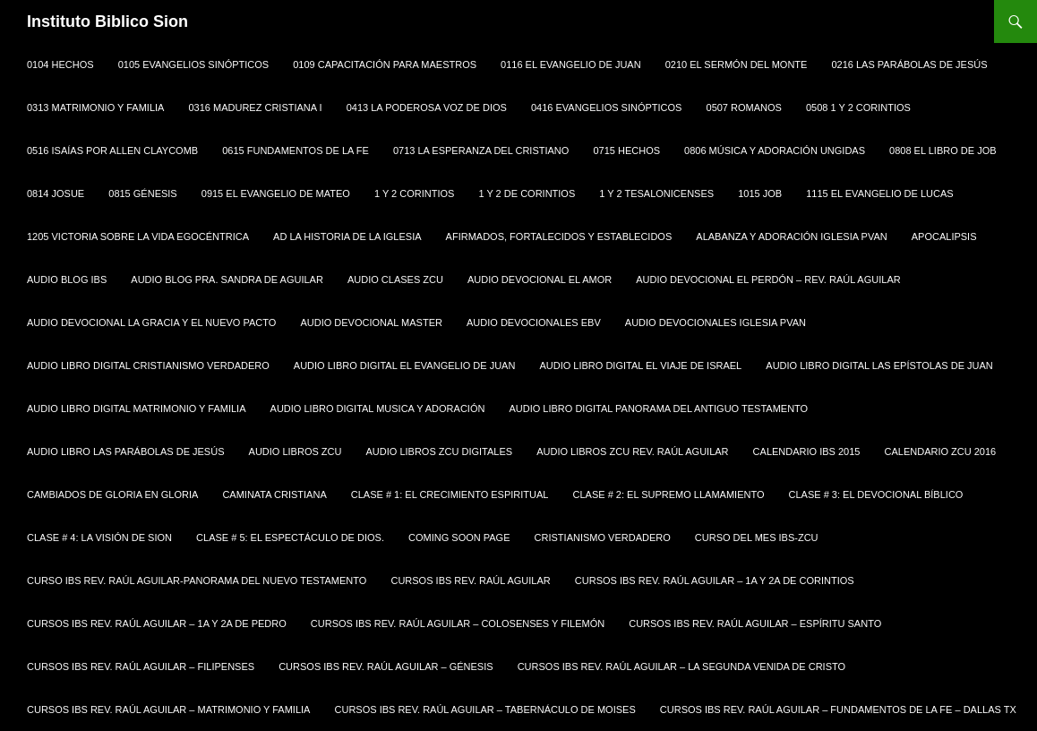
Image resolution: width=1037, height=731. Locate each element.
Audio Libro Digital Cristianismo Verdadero (148, 365)
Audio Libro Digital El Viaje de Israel (640, 365)
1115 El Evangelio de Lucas (879, 193)
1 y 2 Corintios (414, 193)
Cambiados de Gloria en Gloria (112, 494)
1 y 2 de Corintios (526, 193)
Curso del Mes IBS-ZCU (756, 537)
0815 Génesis (142, 193)
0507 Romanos (744, 107)
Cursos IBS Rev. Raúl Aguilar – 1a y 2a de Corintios (714, 580)
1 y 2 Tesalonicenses (656, 193)
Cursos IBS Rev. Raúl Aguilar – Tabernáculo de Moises (485, 709)
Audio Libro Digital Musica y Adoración (377, 408)
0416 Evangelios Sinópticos (606, 107)
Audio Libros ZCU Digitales (439, 451)
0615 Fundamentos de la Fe (295, 150)
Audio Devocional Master (371, 322)
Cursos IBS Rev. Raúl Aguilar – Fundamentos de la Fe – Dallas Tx (838, 709)
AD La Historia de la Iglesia (347, 236)
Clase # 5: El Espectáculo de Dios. (290, 537)
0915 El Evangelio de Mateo (275, 193)
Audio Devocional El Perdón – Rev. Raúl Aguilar (768, 279)
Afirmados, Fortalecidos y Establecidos (559, 236)
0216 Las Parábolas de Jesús (909, 64)
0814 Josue (55, 193)
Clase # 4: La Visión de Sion (99, 537)
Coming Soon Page (459, 537)
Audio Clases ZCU (395, 279)
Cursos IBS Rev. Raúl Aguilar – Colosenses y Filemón (457, 623)
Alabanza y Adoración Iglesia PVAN (791, 236)
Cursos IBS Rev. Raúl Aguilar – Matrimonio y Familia (168, 709)
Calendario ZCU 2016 (941, 451)
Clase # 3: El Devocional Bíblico (876, 494)
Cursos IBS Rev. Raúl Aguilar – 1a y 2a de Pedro (157, 623)
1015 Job (760, 193)
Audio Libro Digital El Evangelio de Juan (405, 365)
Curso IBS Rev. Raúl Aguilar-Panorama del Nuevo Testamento (196, 580)
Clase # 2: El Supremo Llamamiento (669, 494)
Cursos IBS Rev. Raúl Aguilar (470, 580)
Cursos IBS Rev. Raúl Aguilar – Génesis (386, 666)
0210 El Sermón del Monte (736, 64)
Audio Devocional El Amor (539, 279)
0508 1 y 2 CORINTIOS (858, 107)
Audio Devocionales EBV (534, 322)
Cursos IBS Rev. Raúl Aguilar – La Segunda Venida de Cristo (681, 666)
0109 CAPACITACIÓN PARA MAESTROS (384, 64)
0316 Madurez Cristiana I (255, 107)
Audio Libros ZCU (295, 451)
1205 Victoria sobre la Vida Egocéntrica (138, 236)
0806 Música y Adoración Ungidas (774, 150)
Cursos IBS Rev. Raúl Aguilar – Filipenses (140, 666)
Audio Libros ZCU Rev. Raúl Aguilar (632, 451)
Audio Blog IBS (67, 279)
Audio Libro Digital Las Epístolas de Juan (879, 365)
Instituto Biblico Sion (107, 21)
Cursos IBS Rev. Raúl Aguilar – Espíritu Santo (755, 623)
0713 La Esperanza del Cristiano (481, 150)
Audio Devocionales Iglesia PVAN (715, 322)
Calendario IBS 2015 (807, 451)
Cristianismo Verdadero (603, 537)
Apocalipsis (944, 236)
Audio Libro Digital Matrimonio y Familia (136, 408)
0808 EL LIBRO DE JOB (942, 150)
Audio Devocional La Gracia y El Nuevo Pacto (151, 322)
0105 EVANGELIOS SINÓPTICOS (194, 64)
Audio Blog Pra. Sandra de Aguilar (227, 279)
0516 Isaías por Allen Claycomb (112, 150)
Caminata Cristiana (274, 494)
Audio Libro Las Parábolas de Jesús (125, 451)
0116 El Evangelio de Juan (571, 64)
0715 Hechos (626, 150)
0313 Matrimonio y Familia (95, 107)
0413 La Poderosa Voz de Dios (427, 107)
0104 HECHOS (60, 64)
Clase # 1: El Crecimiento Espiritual (450, 494)
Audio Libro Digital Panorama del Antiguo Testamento (658, 408)
